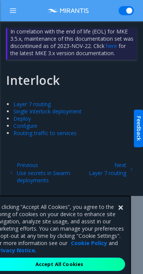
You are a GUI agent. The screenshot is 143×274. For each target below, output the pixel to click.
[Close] (120, 215)
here (111, 45)
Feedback (139, 128)
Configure (25, 125)
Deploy (22, 118)
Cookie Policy (89, 250)
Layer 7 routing (32, 104)
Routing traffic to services (45, 133)
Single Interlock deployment (47, 111)
